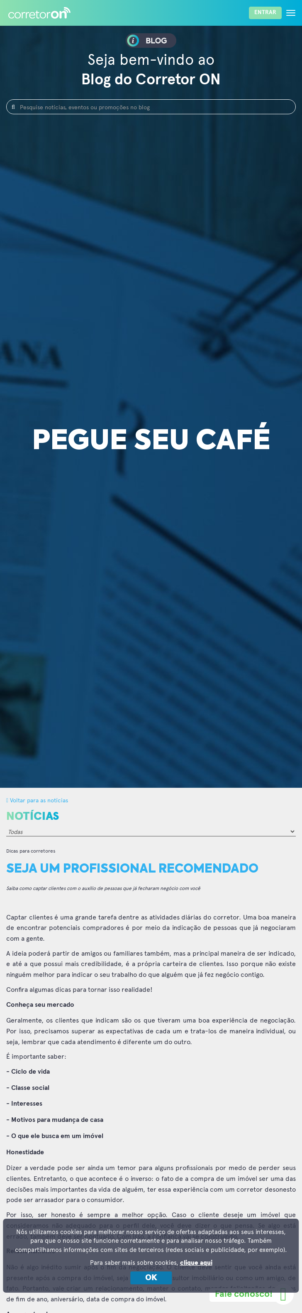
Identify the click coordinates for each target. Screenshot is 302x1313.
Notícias (32, 816)
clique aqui (196, 1263)
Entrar (265, 12)
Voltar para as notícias (37, 800)
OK (151, 1278)
